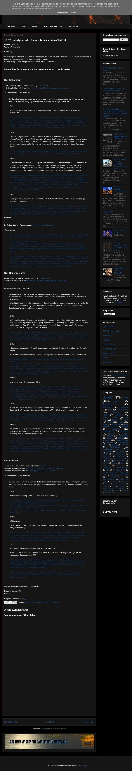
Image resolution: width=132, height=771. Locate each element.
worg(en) (123, 409)
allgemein (107, 407)
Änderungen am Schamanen (42, 225)
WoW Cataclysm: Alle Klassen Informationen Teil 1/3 (35, 39)
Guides (23, 26)
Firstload (106, 340)
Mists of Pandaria (118, 454)
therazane (115, 477)
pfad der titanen (119, 461)
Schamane (44, 86)
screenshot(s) (109, 404)
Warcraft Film (108, 488)
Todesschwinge (122, 468)
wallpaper (108, 492)
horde (116, 418)
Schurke (110, 438)
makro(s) (116, 490)
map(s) (121, 422)
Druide (109, 422)
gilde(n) (124, 445)
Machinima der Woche (112, 449)
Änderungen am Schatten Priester (42, 471)
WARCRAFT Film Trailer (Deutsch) (119, 270)
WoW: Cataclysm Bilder (53, 26)
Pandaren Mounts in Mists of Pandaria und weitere (120, 246)
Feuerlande (124, 481)
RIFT (113, 486)
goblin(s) (115, 412)
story (126, 420)
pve (125, 397)
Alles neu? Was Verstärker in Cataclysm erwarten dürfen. (48, 88)
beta (117, 401)
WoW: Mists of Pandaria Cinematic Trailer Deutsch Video (120, 163)
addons (121, 488)
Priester (43, 466)
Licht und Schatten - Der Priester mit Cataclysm (44, 468)
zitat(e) (56, 602)
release (106, 418)
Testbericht (107, 468)
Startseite (11, 26)
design (107, 461)
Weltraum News (109, 349)
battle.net (110, 442)
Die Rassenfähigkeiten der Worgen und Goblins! (114, 89)
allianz (114, 420)
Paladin (124, 427)
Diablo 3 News (109, 344)
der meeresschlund (110, 472)
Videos (34, 26)
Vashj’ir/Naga (122, 440)
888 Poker (108, 212)
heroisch (111, 433)
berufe (109, 451)
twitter (105, 454)
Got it (73, 13)
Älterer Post (88, 722)
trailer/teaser (115, 447)
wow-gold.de (108, 362)
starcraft (120, 451)
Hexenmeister (45, 278)
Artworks (106, 465)
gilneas (121, 438)
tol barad (125, 490)
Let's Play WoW (119, 484)
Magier (110, 436)
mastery (115, 458)
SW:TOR (120, 456)
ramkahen (124, 475)
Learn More (62, 13)
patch (125, 407)
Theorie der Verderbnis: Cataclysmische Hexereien (46, 281)
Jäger (105, 424)
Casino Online (108, 327)
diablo (114, 445)
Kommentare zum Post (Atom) (54, 729)
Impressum (73, 26)
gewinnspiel (106, 490)
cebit (107, 470)
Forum (107, 484)
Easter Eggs (113, 481)
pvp (110, 409)
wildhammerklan (109, 479)
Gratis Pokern (108, 335)
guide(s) (119, 415)
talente (114, 463)
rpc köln (106, 463)
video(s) (108, 397)
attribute (125, 458)
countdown (115, 429)
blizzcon (106, 440)
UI (127, 449)
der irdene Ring (119, 470)
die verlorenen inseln (115, 425)
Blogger (84, 766)
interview (106, 458)
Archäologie (107, 456)
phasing (113, 475)
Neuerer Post (10, 722)
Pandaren (106, 486)
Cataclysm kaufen (118, 376)
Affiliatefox (119, 302)
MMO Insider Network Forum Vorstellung (120, 136)
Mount (120, 465)
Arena (122, 463)
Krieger (125, 433)
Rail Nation (121, 486)
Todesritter (116, 424)
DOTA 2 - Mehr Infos (111, 331)
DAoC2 (106, 357)
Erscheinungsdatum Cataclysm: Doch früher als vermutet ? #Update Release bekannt (115, 112)
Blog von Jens (108, 353)
